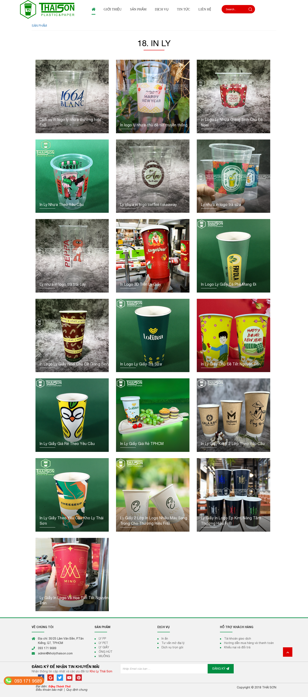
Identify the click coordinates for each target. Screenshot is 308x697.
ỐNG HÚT (105, 651)
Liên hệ (204, 9)
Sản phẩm (138, 9)
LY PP (102, 638)
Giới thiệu (113, 9)
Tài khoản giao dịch (237, 638)
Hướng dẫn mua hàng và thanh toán (249, 643)
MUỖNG (104, 656)
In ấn (165, 638)
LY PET (103, 643)
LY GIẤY (104, 647)
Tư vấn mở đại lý (173, 643)
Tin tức (183, 9)
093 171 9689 (28, 681)
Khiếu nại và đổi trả (237, 647)
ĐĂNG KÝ (220, 668)
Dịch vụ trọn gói (172, 647)
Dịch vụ (162, 9)
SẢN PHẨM (39, 25)
